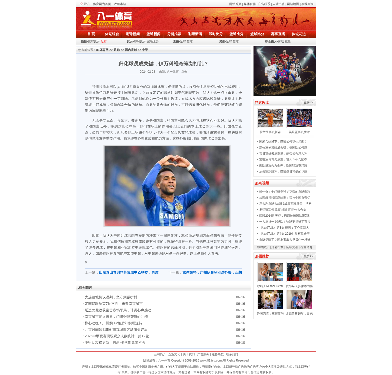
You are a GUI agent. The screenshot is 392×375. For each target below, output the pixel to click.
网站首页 (235, 4)
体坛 (281, 41)
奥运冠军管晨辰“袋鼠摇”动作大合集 (282, 209)
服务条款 (218, 354)
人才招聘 (278, 4)
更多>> (308, 102)
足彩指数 (278, 247)
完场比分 (153, 41)
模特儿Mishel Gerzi (270, 286)
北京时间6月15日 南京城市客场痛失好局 (116, 330)
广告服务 (203, 354)
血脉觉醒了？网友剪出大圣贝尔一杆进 (284, 239)
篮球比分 (237, 34)
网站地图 (293, 4)
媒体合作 (250, 4)
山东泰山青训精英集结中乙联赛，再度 (128, 272)
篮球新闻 (153, 34)
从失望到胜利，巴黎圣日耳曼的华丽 (283, 171)
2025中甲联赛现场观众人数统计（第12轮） (118, 336)
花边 (288, 41)
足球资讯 (292, 247)
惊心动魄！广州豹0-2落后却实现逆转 (113, 323)
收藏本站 (120, 4)
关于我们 (189, 354)
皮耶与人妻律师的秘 (299, 286)
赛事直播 (278, 34)
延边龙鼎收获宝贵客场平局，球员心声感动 (118, 310)
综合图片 (271, 41)
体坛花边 (299, 34)
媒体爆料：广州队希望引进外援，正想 (212, 272)
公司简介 (160, 354)
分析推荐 (174, 34)
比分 (130, 41)
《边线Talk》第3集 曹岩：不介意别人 (284, 227)
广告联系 (264, 4)
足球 (183, 41)
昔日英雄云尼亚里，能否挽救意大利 (283, 153)
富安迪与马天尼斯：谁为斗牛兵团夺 (283, 159)
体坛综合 (112, 34)
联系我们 (232, 354)
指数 (84, 41)
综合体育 (306, 247)
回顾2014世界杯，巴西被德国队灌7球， (285, 215)
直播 (176, 41)
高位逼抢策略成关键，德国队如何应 (283, 147)
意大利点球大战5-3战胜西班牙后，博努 (285, 203)
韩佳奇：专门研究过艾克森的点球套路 (284, 191)
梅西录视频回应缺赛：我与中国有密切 (284, 197)
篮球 (190, 41)
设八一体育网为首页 (97, 4)
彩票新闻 (195, 34)
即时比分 (216, 34)
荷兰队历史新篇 (270, 132)
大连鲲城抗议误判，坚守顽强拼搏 (111, 297)
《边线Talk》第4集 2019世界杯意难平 (284, 233)
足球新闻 (133, 34)
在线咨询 (308, 4)
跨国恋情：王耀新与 (270, 313)
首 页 (91, 34)
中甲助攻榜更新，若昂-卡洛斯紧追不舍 (115, 343)
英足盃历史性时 (299, 132)
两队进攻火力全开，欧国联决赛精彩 (283, 165)
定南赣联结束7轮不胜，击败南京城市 (114, 304)
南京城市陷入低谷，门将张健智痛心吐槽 (116, 317)
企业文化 (174, 354)
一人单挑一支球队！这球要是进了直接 (284, 221)
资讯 (222, 41)
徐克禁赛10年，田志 (299, 313)
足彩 (104, 41)
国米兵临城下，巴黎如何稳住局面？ (283, 141)
